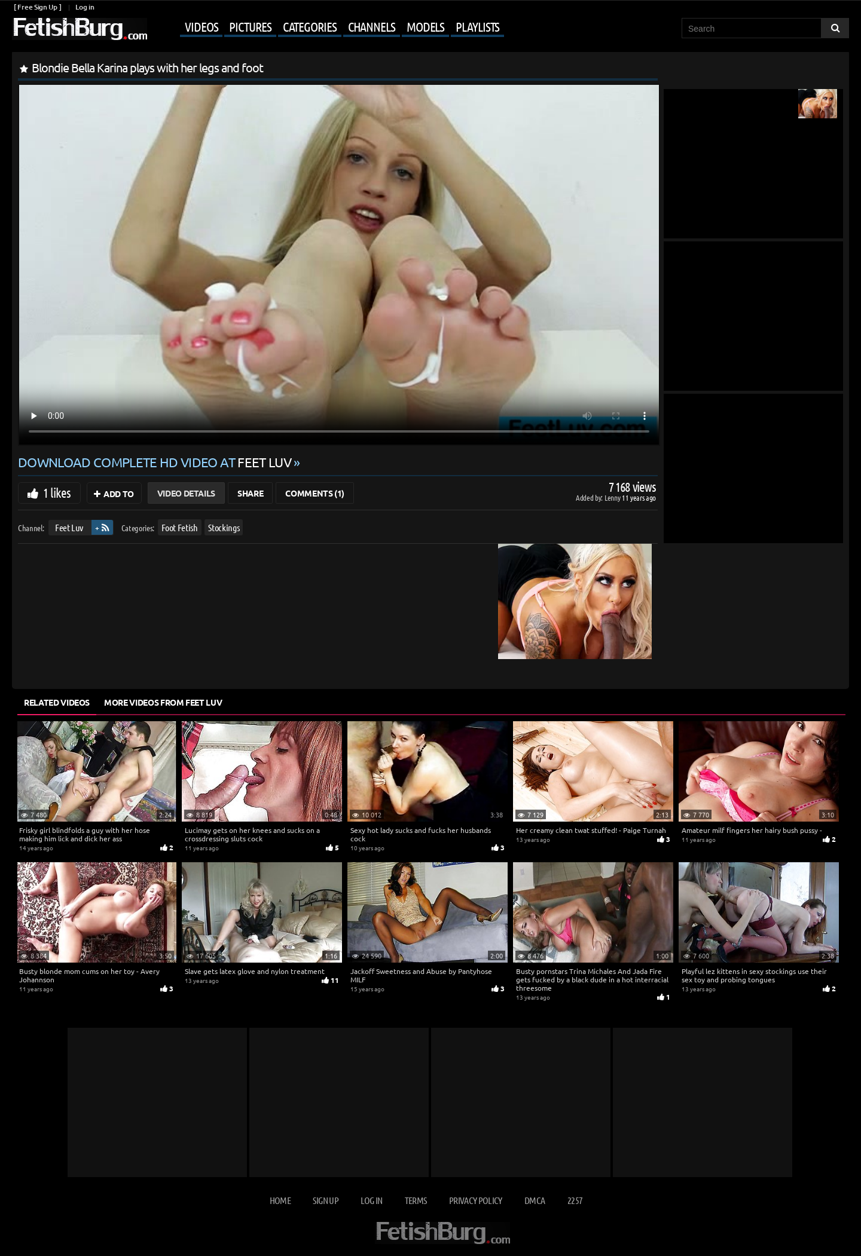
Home (280, 1200)
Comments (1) (314, 493)
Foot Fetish (179, 527)
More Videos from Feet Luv (163, 702)
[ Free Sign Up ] (37, 7)
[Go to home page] (79, 29)
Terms (416, 1200)
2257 (574, 1200)
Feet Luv (69, 527)
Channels (371, 26)
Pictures (250, 26)
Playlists (477, 26)
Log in (84, 7)
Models (425, 26)
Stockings (223, 527)
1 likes (57, 492)
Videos (201, 26)
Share (250, 493)
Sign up (325, 1200)
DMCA (534, 1200)
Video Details (186, 493)
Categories (310, 26)
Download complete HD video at (156, 462)
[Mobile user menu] (327, 27)
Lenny (613, 497)
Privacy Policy (475, 1200)
